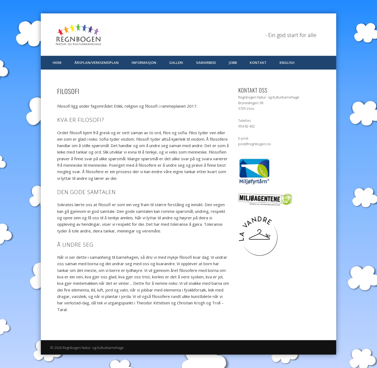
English (287, 62)
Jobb (233, 62)
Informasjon (144, 62)
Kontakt (258, 62)
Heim (57, 62)
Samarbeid (206, 62)
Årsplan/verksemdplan (96, 62)
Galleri (176, 62)
